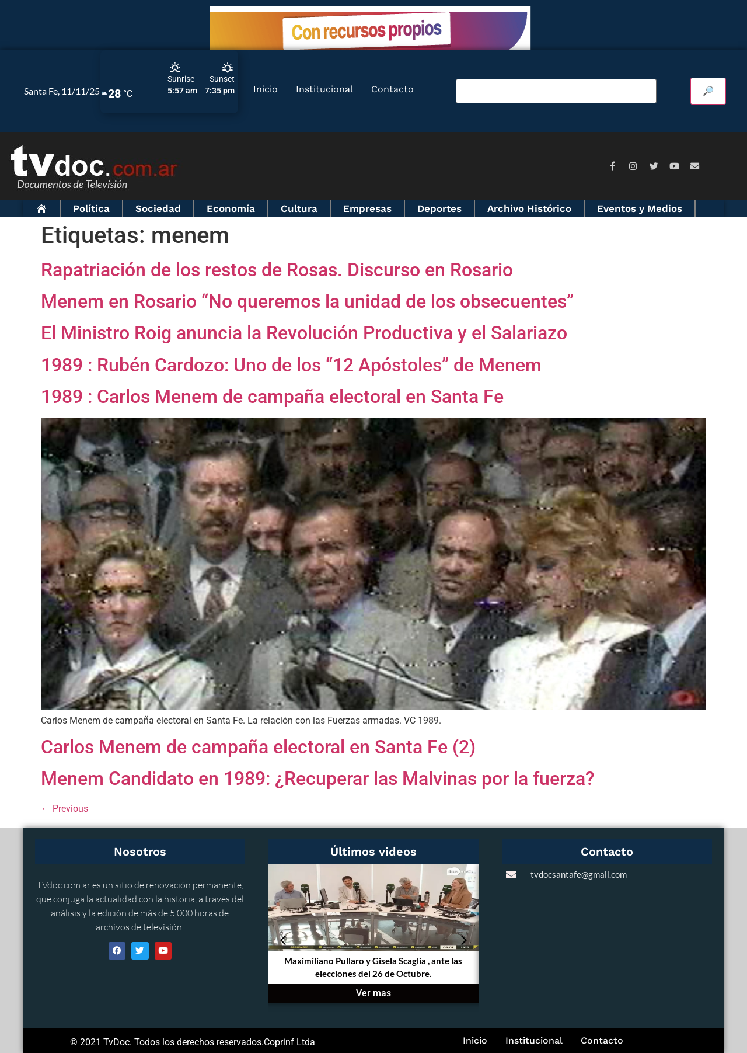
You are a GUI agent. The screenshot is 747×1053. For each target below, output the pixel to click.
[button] (283, 940)
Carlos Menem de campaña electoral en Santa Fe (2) (258, 747)
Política (91, 208)
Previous (64, 808)
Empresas (367, 208)
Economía (231, 208)
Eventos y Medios (639, 208)
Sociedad (158, 208)
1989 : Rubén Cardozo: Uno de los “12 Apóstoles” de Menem (291, 365)
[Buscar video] (556, 91)
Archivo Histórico (529, 208)
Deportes (439, 208)
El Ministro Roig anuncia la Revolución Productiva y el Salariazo (304, 333)
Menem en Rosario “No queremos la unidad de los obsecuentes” (307, 301)
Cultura (299, 208)
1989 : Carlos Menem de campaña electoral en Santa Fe (272, 396)
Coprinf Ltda (289, 1042)
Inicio (265, 89)
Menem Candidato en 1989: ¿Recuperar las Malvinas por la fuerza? (318, 778)
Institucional (324, 89)
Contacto (392, 89)
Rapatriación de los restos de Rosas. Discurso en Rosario (277, 270)
